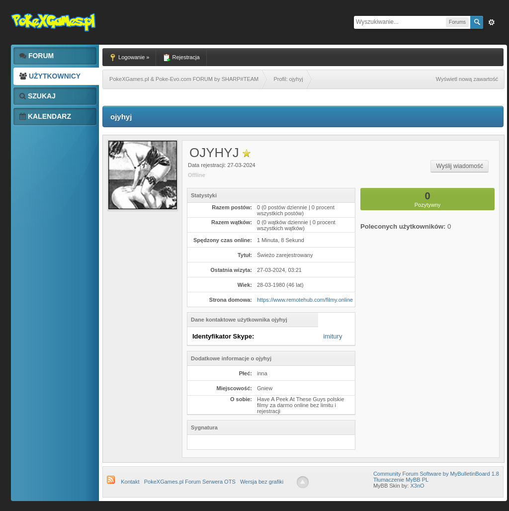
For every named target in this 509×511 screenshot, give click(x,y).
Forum (36, 56)
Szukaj (37, 96)
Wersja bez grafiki (261, 482)
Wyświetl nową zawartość (467, 79)
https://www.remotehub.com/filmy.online (305, 300)
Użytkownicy (50, 76)
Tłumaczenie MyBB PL (400, 480)
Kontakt (130, 482)
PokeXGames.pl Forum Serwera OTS (190, 482)
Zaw (491, 22)
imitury (332, 336)
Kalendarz (45, 116)
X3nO (417, 486)
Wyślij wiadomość (459, 166)
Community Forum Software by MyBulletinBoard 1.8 (436, 474)
